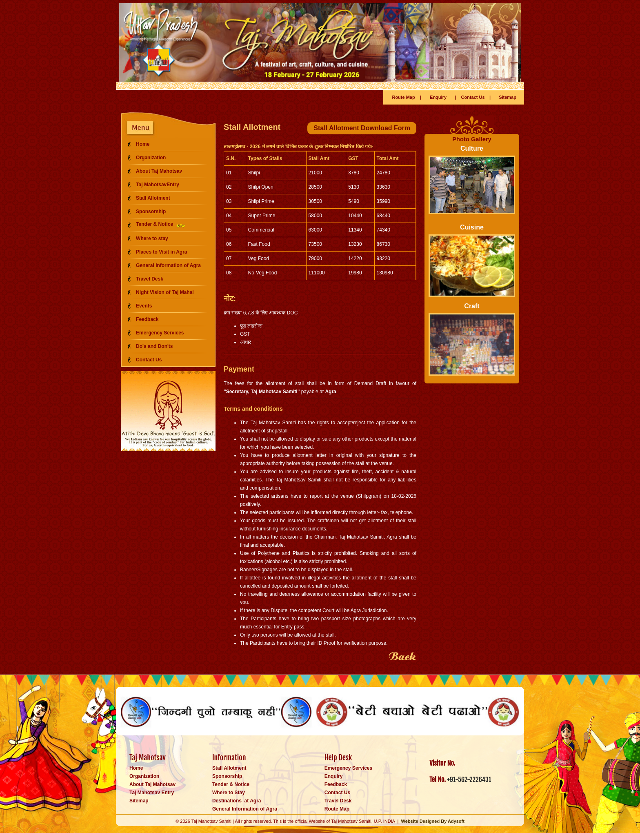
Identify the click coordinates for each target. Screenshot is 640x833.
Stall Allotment (153, 198)
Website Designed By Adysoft (432, 821)
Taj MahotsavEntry (157, 184)
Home (142, 144)
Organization (151, 157)
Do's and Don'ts (154, 346)
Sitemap (507, 97)
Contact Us (473, 97)
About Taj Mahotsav (159, 171)
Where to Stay (228, 792)
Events (144, 306)
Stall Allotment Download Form (361, 128)
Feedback (147, 319)
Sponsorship (151, 211)
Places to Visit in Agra (161, 252)
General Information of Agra (168, 265)
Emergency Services (160, 333)
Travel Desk (149, 279)
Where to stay (152, 238)
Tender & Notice (161, 224)
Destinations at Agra (236, 801)
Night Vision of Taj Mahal (165, 292)
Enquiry (438, 97)
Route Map (403, 97)
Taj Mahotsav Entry (151, 792)
